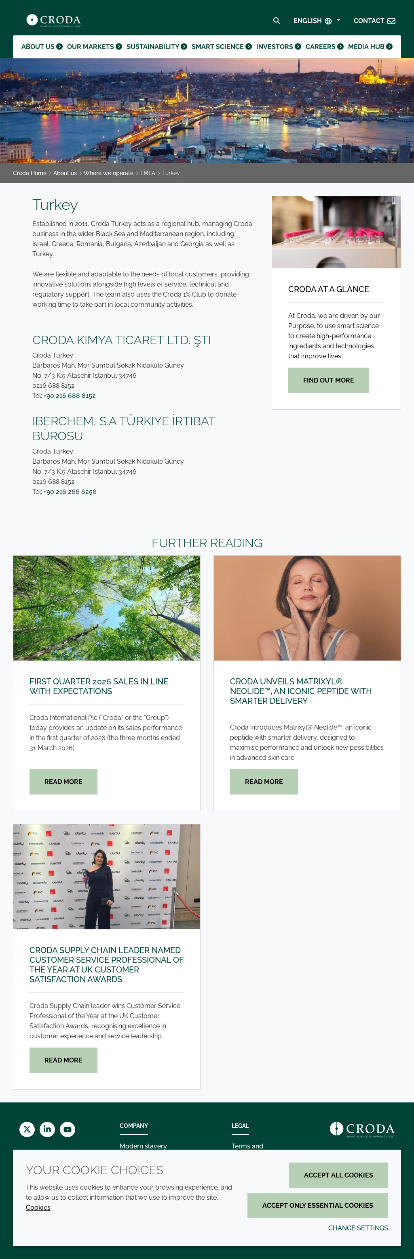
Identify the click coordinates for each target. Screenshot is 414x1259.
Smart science (221, 54)
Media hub (370, 54)
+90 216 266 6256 (70, 492)
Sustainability (157, 54)
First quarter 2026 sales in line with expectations (99, 686)
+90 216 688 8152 (70, 395)
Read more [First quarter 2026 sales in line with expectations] (63, 782)
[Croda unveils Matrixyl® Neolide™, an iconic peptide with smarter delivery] (307, 608)
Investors (277, 54)
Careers (324, 54)
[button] (375, 22)
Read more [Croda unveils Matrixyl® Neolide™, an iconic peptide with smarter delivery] (264, 782)
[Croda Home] (53, 22)
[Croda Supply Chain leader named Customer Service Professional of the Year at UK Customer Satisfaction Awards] (106, 876)
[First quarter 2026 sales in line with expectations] (106, 608)
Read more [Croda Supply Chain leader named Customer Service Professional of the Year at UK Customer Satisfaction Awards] (63, 1060)
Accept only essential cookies (317, 1205)
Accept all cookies (338, 1175)
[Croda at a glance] (336, 232)
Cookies (38, 1207)
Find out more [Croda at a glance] (328, 380)
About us (43, 54)
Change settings (358, 1228)
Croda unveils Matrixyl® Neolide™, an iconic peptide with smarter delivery (301, 691)
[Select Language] (317, 22)
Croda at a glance (328, 289)
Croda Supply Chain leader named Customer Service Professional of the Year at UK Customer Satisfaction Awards (107, 964)
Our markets (96, 54)
